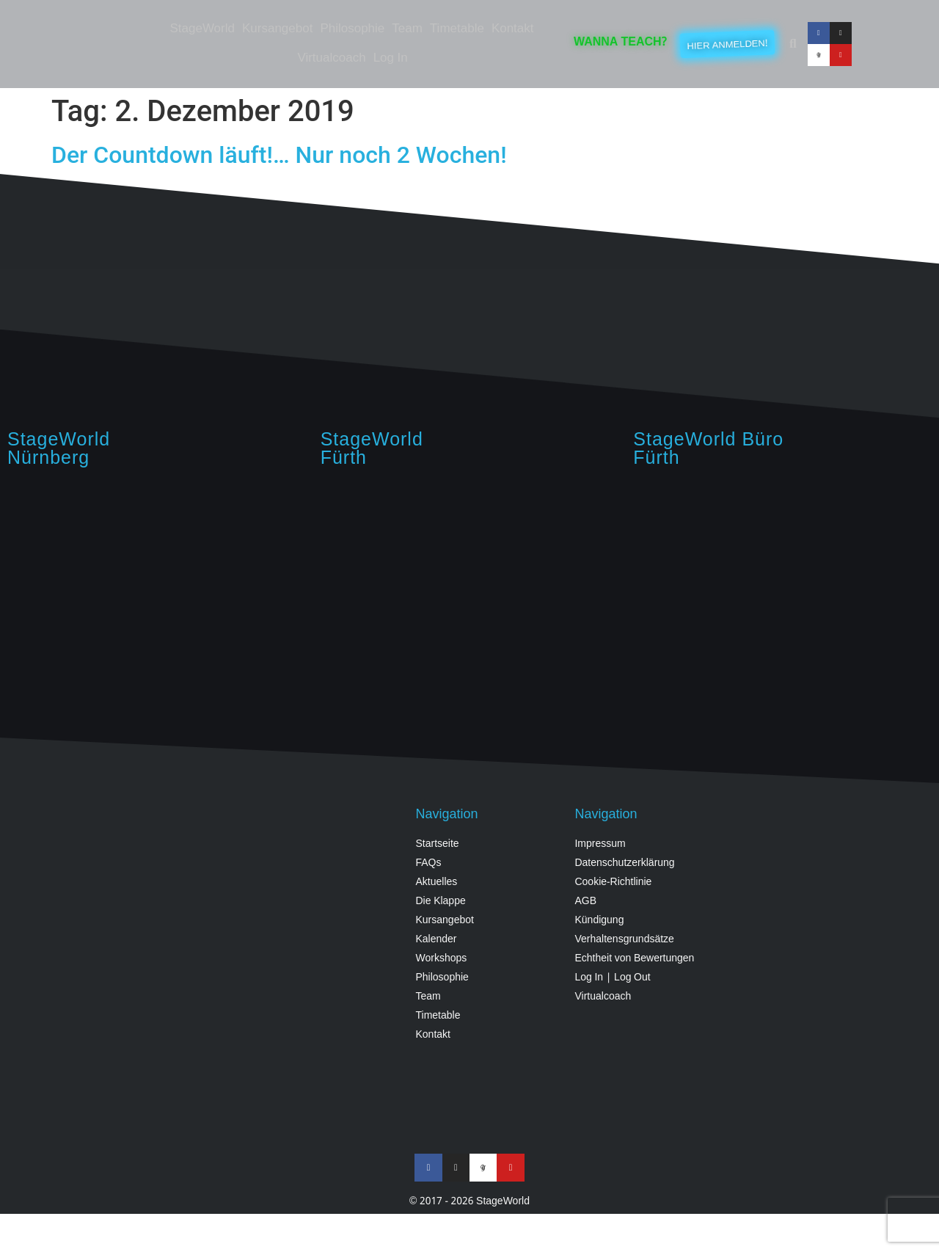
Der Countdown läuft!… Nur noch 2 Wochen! (279, 155)
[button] (793, 44)
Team (407, 29)
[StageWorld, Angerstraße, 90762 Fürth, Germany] (470, 598)
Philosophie (352, 29)
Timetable (457, 29)
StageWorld (202, 29)
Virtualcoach (331, 58)
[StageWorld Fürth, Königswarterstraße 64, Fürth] (782, 598)
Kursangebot (277, 29)
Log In (390, 58)
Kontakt (513, 29)
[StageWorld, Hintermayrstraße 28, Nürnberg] (156, 598)
